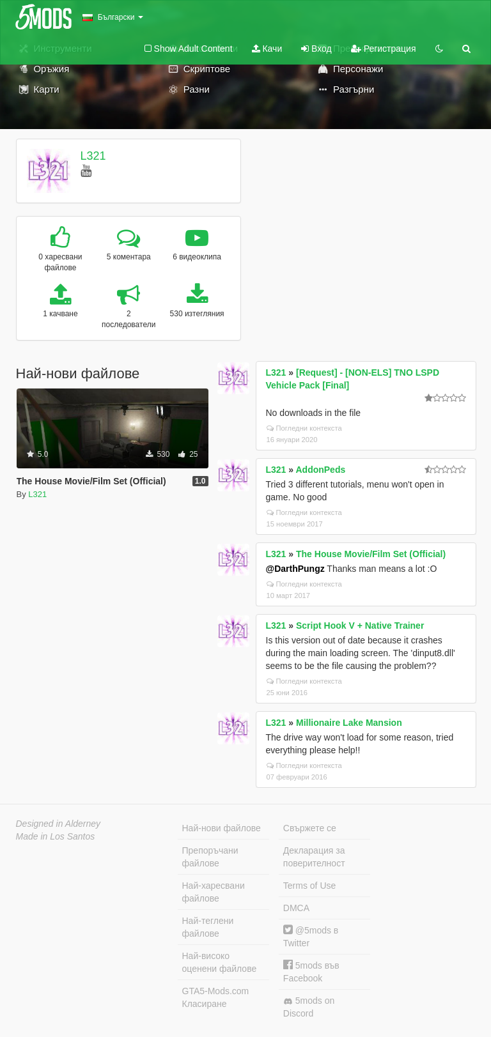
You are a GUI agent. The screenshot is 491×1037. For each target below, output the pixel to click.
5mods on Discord (308, 1006)
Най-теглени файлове (208, 927)
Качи (267, 48)
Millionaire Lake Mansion (349, 723)
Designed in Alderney (58, 823)
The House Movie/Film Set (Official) (371, 554)
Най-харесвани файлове (213, 891)
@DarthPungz (295, 569)
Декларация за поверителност (314, 856)
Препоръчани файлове (210, 856)
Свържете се (309, 828)
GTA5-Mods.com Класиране (215, 997)
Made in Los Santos (55, 836)
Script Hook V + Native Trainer (360, 625)
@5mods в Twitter (310, 936)
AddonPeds (320, 470)
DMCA (296, 908)
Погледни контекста (304, 428)
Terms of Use (309, 885)
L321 (92, 156)
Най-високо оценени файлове (219, 962)
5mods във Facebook (311, 971)
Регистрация (383, 48)
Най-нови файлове (221, 828)
